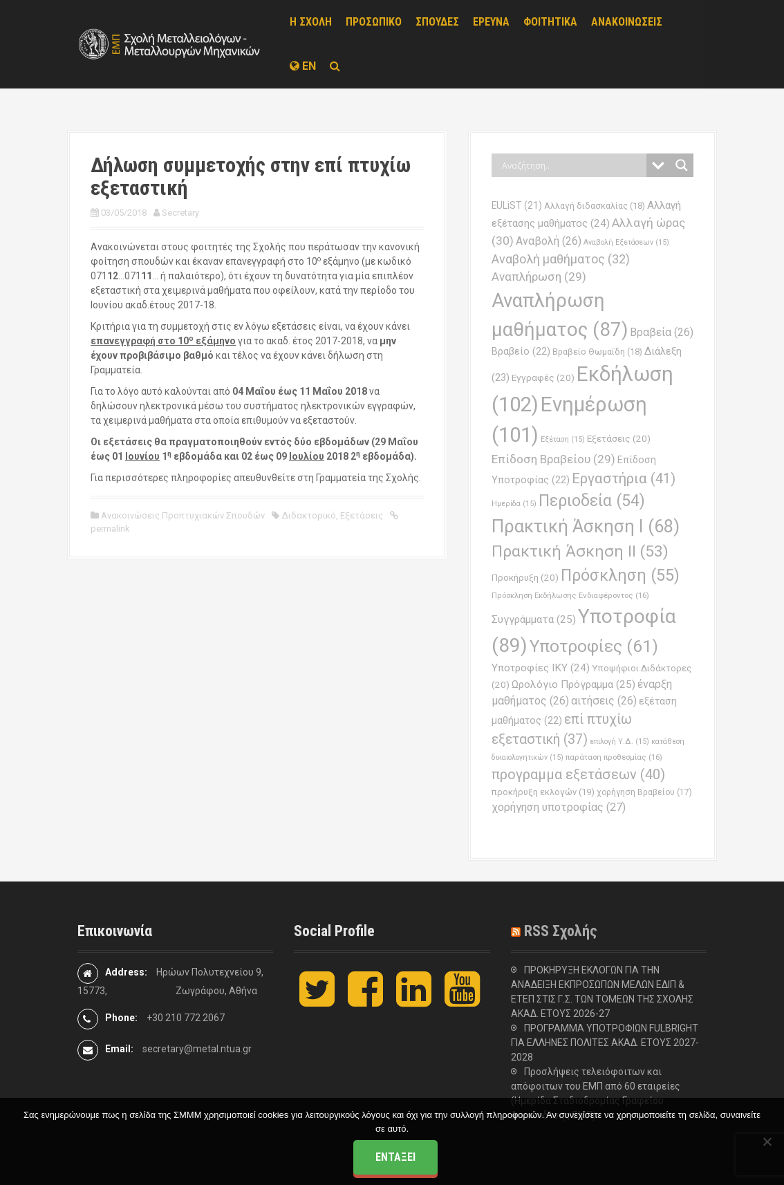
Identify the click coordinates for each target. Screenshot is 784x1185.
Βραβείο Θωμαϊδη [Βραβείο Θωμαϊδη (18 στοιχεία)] (597, 351)
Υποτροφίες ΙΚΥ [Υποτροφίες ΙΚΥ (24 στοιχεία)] (541, 668)
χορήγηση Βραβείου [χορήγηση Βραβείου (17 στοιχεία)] (644, 792)
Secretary (180, 212)
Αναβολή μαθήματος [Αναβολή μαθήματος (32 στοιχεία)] (561, 259)
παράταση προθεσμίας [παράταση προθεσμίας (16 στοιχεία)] (614, 757)
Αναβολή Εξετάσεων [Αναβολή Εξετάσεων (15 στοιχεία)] (626, 242)
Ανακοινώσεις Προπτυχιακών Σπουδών (183, 515)
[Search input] (572, 165)
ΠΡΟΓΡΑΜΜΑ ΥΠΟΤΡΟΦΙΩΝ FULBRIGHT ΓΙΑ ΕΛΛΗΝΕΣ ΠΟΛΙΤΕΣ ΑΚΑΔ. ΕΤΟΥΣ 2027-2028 (605, 1043)
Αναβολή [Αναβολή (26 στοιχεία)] (548, 241)
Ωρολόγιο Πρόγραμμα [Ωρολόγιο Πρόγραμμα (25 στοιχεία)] (573, 684)
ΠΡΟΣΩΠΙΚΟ (374, 21)
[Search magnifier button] (681, 165)
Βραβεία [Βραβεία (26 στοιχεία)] (661, 332)
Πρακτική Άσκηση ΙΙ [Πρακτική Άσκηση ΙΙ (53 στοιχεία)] (580, 551)
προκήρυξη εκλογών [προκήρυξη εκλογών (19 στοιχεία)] (543, 792)
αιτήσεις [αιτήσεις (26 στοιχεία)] (604, 700)
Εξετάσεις (361, 515)
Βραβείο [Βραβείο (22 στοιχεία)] (521, 351)
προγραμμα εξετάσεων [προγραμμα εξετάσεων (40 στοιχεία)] (578, 774)
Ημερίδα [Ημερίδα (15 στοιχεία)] (514, 503)
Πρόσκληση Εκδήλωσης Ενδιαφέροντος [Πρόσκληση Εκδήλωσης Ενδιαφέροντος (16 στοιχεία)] (570, 595)
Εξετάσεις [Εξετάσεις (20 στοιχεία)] (619, 438)
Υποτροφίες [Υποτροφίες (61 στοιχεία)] (594, 646)
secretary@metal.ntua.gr (197, 1048)
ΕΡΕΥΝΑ (491, 21)
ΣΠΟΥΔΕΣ (437, 21)
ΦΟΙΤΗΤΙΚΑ (550, 21)
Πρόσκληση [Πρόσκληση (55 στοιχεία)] (620, 575)
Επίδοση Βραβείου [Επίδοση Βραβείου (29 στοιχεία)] (553, 459)
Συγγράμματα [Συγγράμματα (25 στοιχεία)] (534, 619)
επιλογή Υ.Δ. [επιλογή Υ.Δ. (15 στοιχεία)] (619, 741)
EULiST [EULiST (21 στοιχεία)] (517, 205)
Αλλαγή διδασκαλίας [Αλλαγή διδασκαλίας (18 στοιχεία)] (594, 205)
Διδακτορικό (308, 515)
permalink (110, 528)
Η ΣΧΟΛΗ (311, 21)
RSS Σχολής (560, 931)
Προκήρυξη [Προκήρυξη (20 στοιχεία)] (525, 577)
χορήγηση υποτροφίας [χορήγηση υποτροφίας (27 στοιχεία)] (559, 807)
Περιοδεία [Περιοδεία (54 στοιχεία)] (592, 501)
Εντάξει (395, 1157)
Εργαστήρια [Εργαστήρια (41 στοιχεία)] (623, 478)
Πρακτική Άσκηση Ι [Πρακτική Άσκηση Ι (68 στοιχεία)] (586, 526)
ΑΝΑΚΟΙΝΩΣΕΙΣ (626, 21)
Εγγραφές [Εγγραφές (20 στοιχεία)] (543, 378)
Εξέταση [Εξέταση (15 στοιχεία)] (563, 439)
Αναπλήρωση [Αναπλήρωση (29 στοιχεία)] (539, 276)
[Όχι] (767, 1141)
